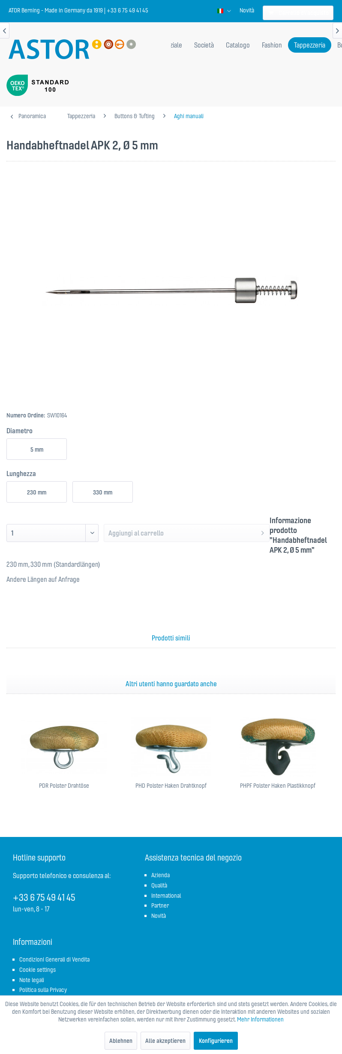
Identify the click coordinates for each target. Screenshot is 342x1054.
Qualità (159, 885)
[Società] (204, 45)
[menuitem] (247, 10)
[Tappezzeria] (309, 45)
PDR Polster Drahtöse (64, 785)
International (166, 895)
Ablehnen (120, 1041)
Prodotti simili (171, 638)
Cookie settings (37, 970)
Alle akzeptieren (165, 1041)
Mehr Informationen (260, 1019)
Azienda (160, 875)
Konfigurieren (216, 1041)
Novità (247, 10)
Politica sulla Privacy (43, 990)
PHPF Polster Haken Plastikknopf (277, 785)
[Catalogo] (238, 45)
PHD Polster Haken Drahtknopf (171, 785)
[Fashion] (272, 45)
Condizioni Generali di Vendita (54, 959)
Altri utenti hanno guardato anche (171, 683)
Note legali (31, 980)
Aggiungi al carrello (186, 531)
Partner (160, 905)
